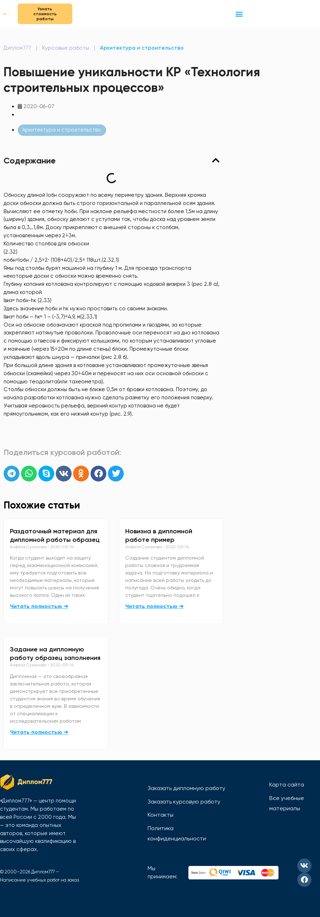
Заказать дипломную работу (186, 788)
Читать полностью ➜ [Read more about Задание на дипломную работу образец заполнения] (39, 732)
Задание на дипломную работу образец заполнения (55, 653)
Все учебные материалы (286, 803)
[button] (239, 14)
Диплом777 (17, 48)
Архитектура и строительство (142, 48)
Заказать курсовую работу (184, 801)
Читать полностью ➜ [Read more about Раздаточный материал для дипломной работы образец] (39, 606)
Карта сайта (286, 784)
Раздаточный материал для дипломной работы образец (55, 535)
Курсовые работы (65, 48)
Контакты (160, 814)
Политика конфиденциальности (177, 833)
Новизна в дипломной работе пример (158, 535)
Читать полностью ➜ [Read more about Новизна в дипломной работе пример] (154, 606)
